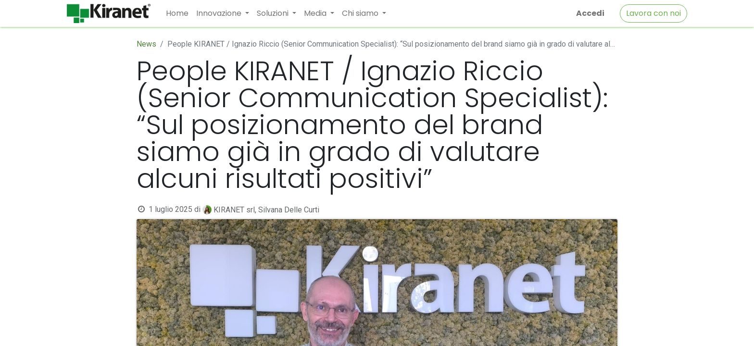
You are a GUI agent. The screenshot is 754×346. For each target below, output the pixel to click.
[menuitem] (177, 13)
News (146, 44)
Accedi (590, 13)
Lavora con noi (653, 13)
